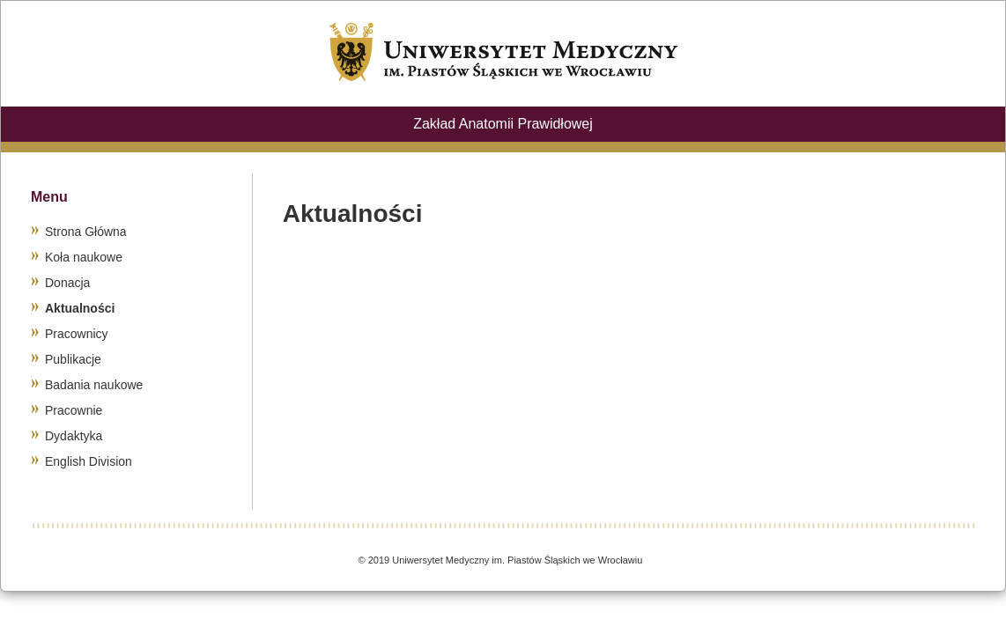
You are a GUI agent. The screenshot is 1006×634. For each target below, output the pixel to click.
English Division (88, 461)
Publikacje (73, 359)
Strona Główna (86, 232)
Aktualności (80, 308)
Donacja (67, 283)
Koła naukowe (83, 257)
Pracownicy (76, 334)
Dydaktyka (73, 436)
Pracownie (73, 410)
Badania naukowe (94, 385)
